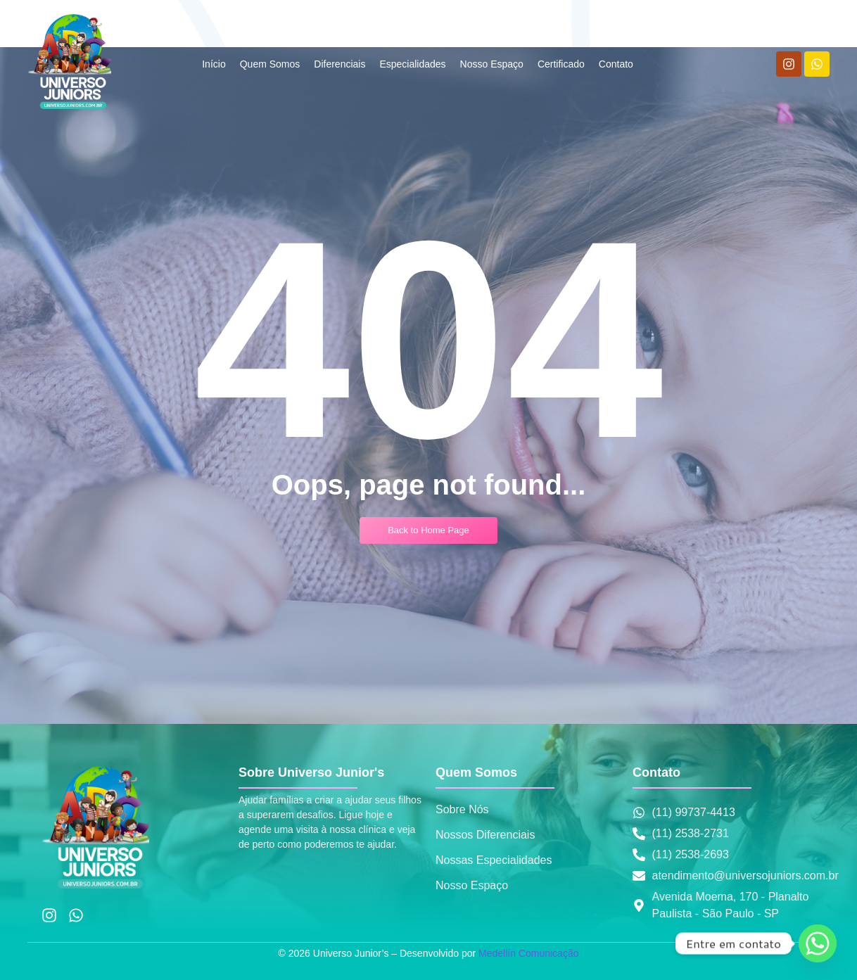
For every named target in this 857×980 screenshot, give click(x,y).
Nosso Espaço (472, 885)
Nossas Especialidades (494, 860)
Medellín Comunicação (528, 953)
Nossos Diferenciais (485, 835)
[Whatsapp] (818, 943)
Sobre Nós (462, 809)
